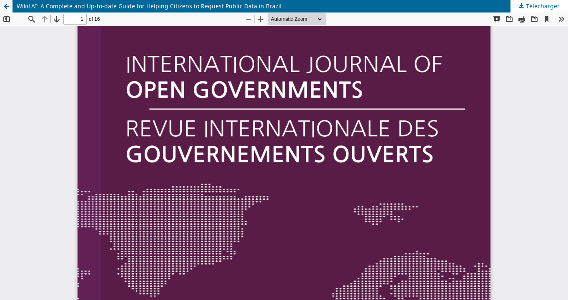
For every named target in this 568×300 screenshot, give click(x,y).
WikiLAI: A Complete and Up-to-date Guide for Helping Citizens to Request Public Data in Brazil (149, 6)
